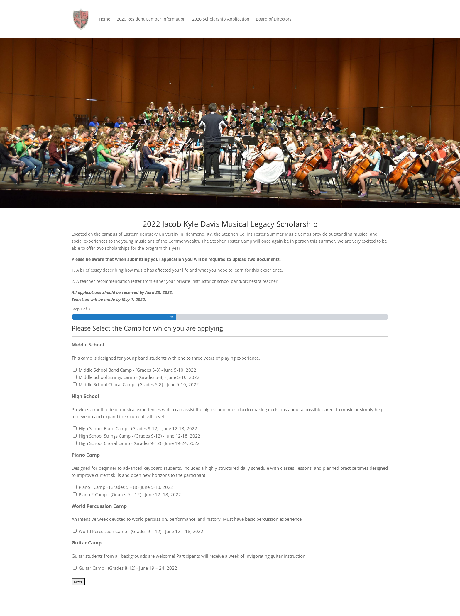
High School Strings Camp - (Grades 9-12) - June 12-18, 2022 (139, 436)
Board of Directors (274, 19)
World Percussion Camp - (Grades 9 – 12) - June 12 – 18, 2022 (141, 531)
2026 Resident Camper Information (151, 19)
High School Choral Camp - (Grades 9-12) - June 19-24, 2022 (139, 443)
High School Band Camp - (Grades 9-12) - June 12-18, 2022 (138, 428)
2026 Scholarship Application (220, 19)
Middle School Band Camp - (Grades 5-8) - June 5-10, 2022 (137, 370)
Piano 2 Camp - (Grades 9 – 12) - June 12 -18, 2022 (130, 494)
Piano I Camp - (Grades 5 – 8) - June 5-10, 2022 (126, 487)
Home (104, 19)
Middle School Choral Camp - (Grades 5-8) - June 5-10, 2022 (139, 384)
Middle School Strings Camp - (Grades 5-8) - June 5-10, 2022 (139, 377)
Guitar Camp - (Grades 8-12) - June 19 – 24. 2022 (128, 568)
